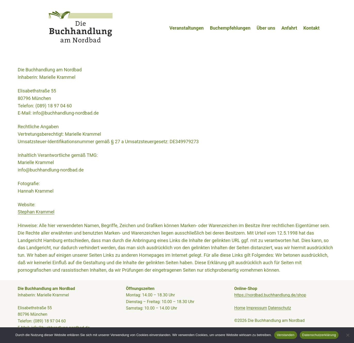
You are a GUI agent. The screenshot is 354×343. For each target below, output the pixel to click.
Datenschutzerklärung (319, 335)
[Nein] (347, 335)
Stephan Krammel (36, 212)
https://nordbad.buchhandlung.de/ (265, 295)
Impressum (256, 307)
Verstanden (285, 335)
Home (239, 307)
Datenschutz (279, 307)
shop (301, 295)
